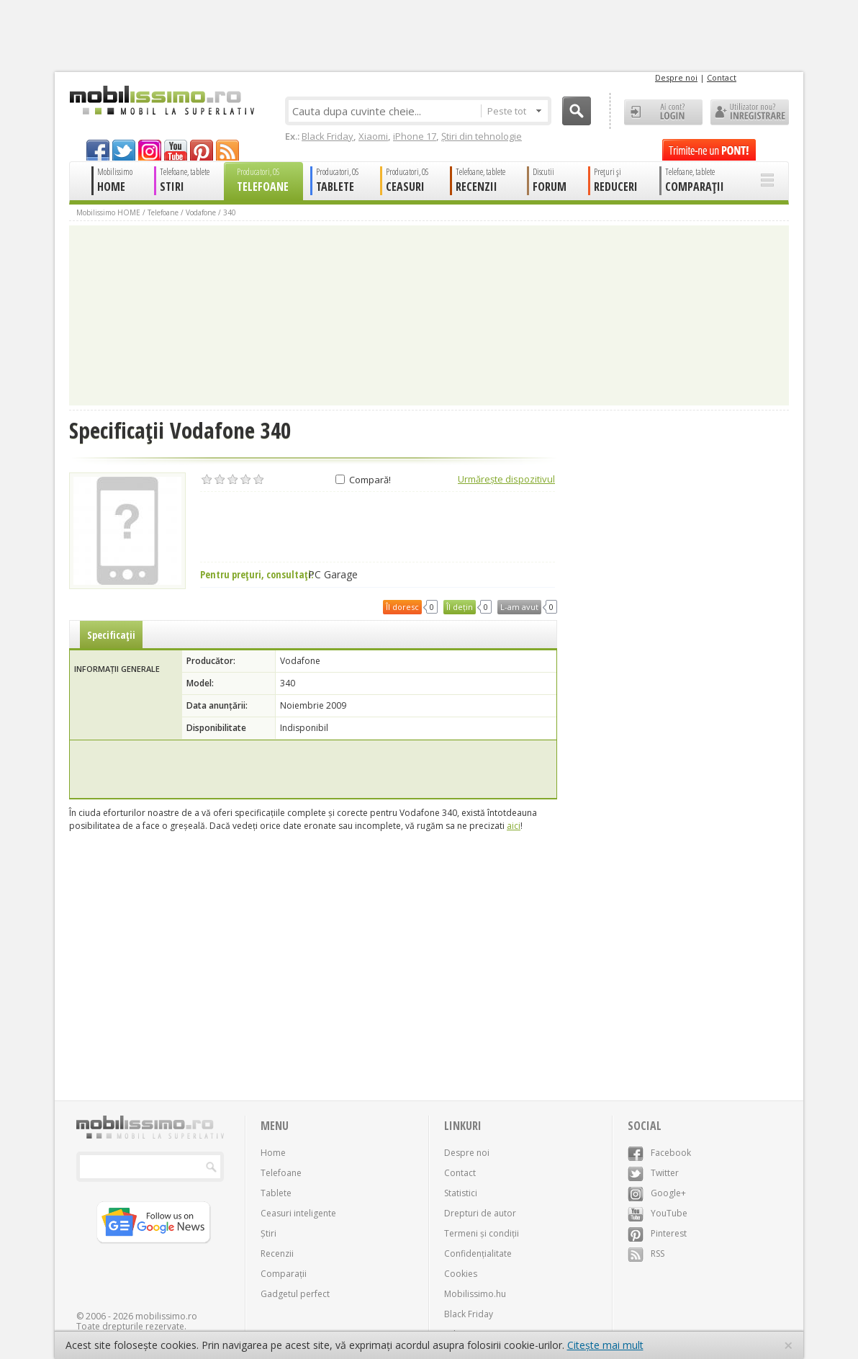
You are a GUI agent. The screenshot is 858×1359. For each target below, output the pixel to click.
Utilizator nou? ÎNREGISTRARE (749, 112)
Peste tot (514, 110)
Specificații (111, 635)
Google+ (657, 1193)
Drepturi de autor (480, 1213)
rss (227, 150)
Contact (721, 77)
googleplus (149, 150)
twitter (123, 150)
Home (273, 1153)
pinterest (201, 150)
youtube (175, 150)
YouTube (657, 1213)
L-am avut (519, 606)
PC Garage (333, 574)
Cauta (576, 111)
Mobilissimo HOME (108, 212)
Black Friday (327, 136)
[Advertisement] (313, 769)
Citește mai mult (605, 1345)
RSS (646, 1253)
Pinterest (657, 1233)
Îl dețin (459, 606)
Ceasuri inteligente (298, 1213)
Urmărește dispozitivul (506, 478)
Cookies (460, 1274)
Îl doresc (402, 606)
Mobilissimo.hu (475, 1294)
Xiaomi (373, 136)
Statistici (460, 1193)
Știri (268, 1233)
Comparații (284, 1274)
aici (513, 826)
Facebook (659, 1153)
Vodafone (201, 212)
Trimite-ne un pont (709, 150)
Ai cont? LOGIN (663, 112)
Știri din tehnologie (481, 136)
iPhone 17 (414, 136)
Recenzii (277, 1253)
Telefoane (163, 212)
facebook (97, 150)
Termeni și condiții (481, 1233)
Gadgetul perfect (295, 1294)
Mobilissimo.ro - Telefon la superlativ (161, 100)
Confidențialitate (478, 1253)
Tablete (276, 1193)
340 (229, 212)
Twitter (653, 1173)
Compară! (363, 479)
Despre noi (676, 77)
